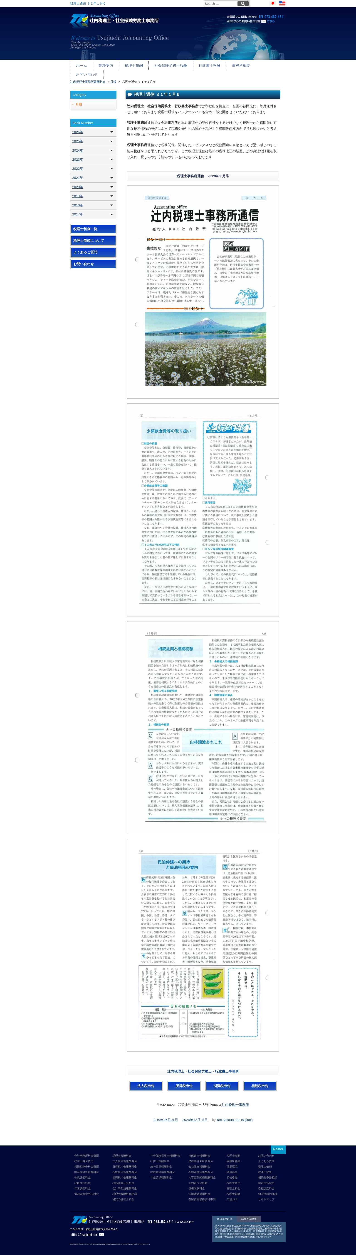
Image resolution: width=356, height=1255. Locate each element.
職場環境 (232, 1163)
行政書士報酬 (204, 65)
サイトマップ (266, 1196)
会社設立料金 (266, 1185)
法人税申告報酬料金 (124, 1157)
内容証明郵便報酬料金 (202, 1174)
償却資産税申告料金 (86, 1190)
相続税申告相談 (267, 1174)
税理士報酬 (131, 65)
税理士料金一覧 (85, 225)
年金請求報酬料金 (161, 1174)
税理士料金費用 (83, 1157)
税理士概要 (233, 1152)
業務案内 (104, 65)
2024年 (77, 147)
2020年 (77, 183)
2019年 (77, 193)
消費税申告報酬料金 (124, 1174)
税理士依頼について (88, 237)
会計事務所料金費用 (86, 1152)
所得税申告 (184, 1082)
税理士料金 (233, 1185)
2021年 (77, 174)
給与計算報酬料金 (161, 1163)
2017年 (77, 211)
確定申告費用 (266, 1179)
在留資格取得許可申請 (202, 1196)
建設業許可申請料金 (200, 1157)
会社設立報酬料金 (199, 1163)
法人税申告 (145, 1082)
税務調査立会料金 (123, 1179)
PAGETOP (278, 1146)
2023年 (77, 156)
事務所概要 (234, 65)
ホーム (81, 65)
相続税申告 (259, 1082)
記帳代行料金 (82, 1179)
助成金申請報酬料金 (162, 1168)
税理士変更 (265, 1168)
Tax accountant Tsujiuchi (235, 1116)
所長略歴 (232, 1174)
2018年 (77, 202)
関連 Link (232, 1196)
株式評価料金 (82, 1174)
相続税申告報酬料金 (124, 1168)
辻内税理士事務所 (235, 1101)
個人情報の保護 (267, 1190)
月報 (78, 101)
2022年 (77, 165)
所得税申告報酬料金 (124, 1163)
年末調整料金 (82, 1185)
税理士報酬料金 (121, 1152)
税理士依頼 (265, 1163)
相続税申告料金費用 (86, 1163)
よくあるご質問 (85, 249)
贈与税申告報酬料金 (86, 1168)
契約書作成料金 (198, 1179)
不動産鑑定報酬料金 (200, 1168)
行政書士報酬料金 (199, 1152)
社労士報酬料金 (159, 1157)
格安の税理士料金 (123, 1196)
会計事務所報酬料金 (124, 1185)
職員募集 (232, 1168)
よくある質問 (266, 1157)
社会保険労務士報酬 (167, 65)
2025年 (77, 138)
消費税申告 (221, 1082)
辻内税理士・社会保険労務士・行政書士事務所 (203, 1068)
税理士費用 (233, 1179)
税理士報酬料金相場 (124, 1190)
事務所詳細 (233, 1157)
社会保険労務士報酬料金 (165, 1152)
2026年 (77, 128)
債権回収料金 (196, 1185)
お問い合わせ (265, 65)
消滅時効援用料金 (199, 1190)
